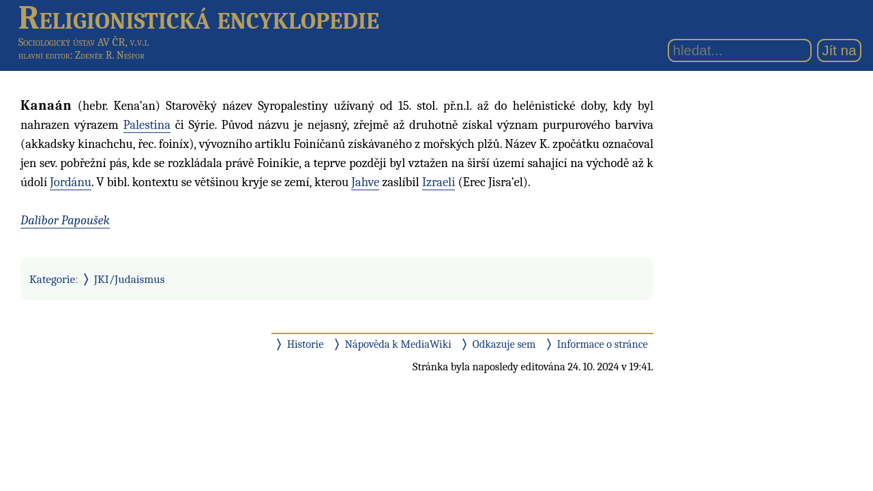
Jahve (365, 182)
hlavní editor (44, 55)
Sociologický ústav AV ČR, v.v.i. (83, 41)
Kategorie (52, 279)
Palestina (147, 124)
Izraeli (439, 182)
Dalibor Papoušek (65, 220)
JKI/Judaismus (129, 279)
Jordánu (70, 182)
